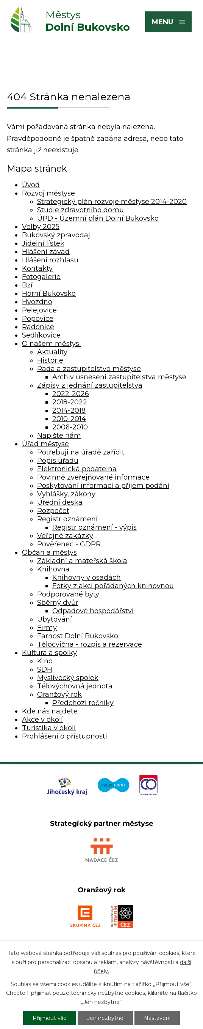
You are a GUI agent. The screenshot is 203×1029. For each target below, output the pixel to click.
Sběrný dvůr (57, 602)
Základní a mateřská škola (82, 561)
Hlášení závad (46, 252)
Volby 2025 (40, 227)
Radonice (38, 327)
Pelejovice (39, 310)
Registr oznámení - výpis (94, 527)
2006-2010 (70, 427)
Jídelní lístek (43, 243)
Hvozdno (37, 302)
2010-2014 (69, 419)
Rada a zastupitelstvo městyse (89, 369)
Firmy (47, 627)
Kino (45, 661)
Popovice (37, 318)
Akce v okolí (42, 719)
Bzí (27, 285)
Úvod (31, 185)
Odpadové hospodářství (93, 611)
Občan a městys (49, 552)
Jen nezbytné (105, 1018)
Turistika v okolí (49, 728)
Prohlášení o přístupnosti (64, 736)
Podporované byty (68, 594)
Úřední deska (60, 502)
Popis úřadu (57, 460)
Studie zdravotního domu (80, 210)
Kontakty (37, 268)
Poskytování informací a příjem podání (103, 485)
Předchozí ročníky (83, 703)
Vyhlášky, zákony (66, 494)
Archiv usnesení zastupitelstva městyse (119, 377)
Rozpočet (53, 511)
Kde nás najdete (50, 711)
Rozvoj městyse (48, 193)
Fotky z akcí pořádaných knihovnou (113, 586)
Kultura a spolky (49, 653)
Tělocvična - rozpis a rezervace (89, 644)
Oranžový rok (59, 694)
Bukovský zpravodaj (56, 235)
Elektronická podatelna (77, 469)
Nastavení (157, 1018)
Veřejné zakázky (65, 536)
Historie (50, 360)
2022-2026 (70, 394)
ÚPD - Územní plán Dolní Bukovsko (98, 218)
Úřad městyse (45, 444)
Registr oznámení (67, 519)
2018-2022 (69, 402)
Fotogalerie (41, 277)
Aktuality (52, 352)
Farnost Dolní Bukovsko (77, 636)
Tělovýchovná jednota (74, 686)
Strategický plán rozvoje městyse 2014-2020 (112, 201)
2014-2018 (69, 410)
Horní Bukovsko (49, 293)
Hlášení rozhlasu (50, 260)
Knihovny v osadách (86, 577)
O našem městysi (51, 343)
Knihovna (53, 569)
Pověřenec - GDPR (69, 544)
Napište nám (59, 435)
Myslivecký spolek (67, 678)
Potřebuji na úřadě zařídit (81, 452)
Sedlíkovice (41, 335)
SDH (44, 669)
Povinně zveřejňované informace (93, 477)
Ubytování (54, 619)
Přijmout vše (50, 1018)
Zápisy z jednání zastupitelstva (89, 385)
